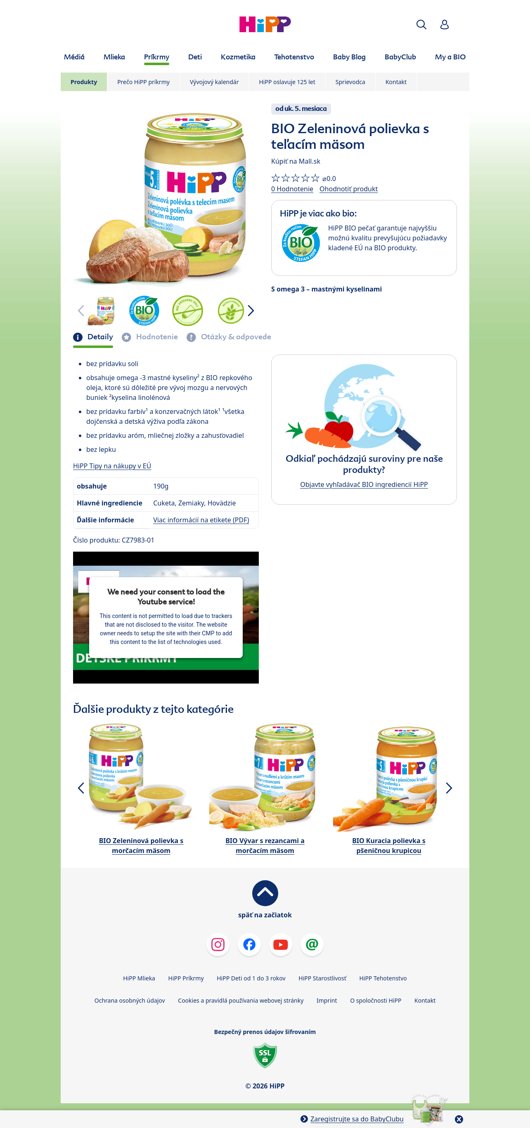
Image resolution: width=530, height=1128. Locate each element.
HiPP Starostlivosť (322, 978)
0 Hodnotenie (292, 188)
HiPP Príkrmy (186, 978)
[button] (421, 24)
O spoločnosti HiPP (375, 1000)
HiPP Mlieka (139, 978)
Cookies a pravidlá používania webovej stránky (240, 1000)
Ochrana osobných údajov (130, 1000)
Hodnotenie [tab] (156, 336)
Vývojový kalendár (214, 82)
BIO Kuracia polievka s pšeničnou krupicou (389, 845)
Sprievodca (350, 82)
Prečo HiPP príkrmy (143, 82)
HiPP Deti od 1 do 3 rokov (251, 978)
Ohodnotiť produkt (348, 188)
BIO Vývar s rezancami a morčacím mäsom (265, 845)
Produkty (84, 82)
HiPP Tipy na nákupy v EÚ (112, 465)
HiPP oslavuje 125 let (287, 82)
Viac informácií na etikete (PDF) (201, 519)
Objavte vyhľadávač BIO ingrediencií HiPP (364, 484)
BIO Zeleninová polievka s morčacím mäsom (141, 845)
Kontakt (396, 82)
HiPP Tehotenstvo (383, 978)
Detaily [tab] (99, 336)
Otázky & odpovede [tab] (235, 336)
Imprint (327, 1000)
